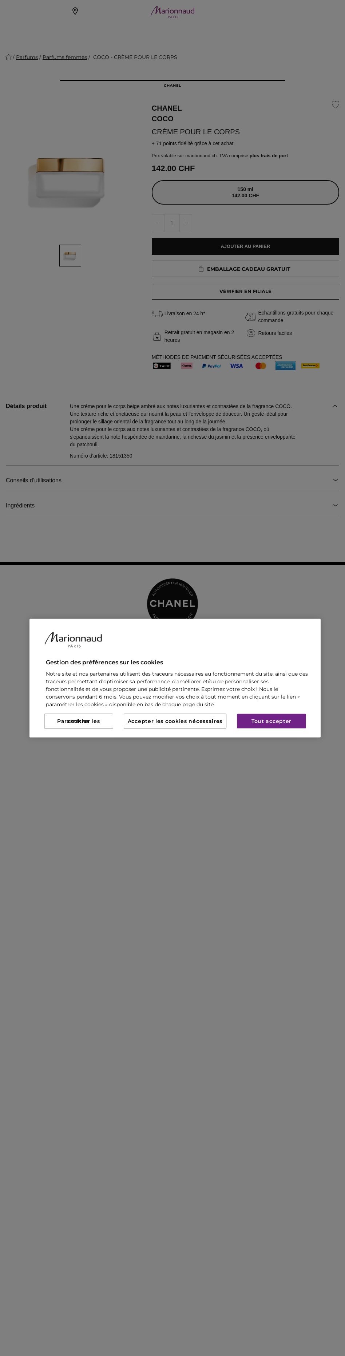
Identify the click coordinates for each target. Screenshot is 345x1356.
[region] (175, 677)
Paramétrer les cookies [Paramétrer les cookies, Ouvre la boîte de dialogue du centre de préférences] (78, 721)
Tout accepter (271, 721)
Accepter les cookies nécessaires (175, 721)
